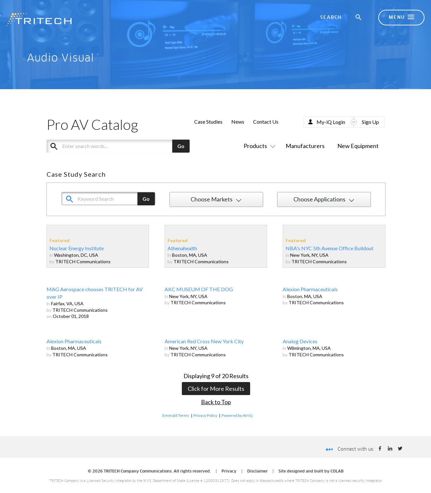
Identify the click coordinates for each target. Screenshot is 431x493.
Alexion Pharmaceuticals (310, 289)
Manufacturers (305, 145)
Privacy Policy (205, 415)
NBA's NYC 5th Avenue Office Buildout (329, 248)
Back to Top (216, 401)
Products (258, 145)
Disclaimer (257, 471)
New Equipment (358, 145)
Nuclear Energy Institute (76, 248)
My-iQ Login (331, 122)
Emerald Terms (175, 415)
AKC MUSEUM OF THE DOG (199, 289)
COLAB (336, 471)
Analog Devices (300, 341)
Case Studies (208, 121)
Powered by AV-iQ (237, 415)
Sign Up (370, 122)
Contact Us (265, 121)
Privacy (229, 471)
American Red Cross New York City (204, 341)
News (237, 121)
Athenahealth (182, 248)
